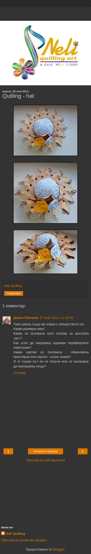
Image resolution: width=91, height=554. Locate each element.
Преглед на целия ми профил (24, 540)
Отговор (19, 373)
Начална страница (45, 451)
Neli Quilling (15, 534)
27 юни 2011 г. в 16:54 (56, 318)
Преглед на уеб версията (45, 460)
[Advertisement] (45, 12)
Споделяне (13, 293)
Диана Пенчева (25, 318)
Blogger (58, 549)
